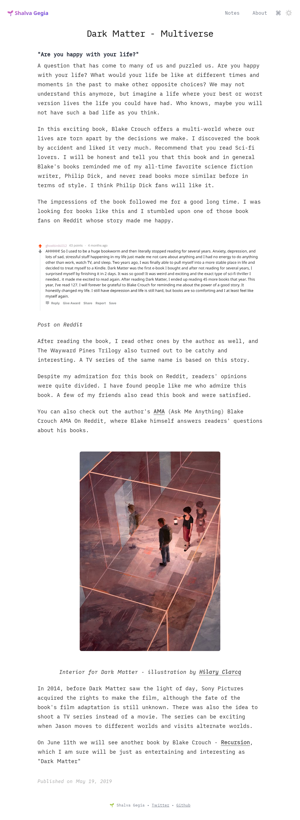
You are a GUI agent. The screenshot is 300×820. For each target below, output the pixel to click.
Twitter (160, 805)
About (260, 13)
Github (183, 805)
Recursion (235, 742)
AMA (159, 411)
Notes (232, 13)
